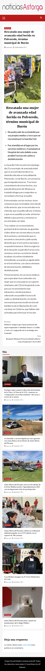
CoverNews (30, 664)
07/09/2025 (17, 538)
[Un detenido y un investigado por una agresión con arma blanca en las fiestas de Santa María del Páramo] (22, 420)
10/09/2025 (17, 446)
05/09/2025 (17, 582)
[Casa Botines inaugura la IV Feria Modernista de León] (22, 558)
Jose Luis (9, 47)
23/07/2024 (19, 47)
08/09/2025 (17, 492)
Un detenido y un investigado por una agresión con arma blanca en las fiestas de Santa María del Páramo (22, 441)
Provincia (7, 28)
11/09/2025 (17, 400)
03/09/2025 (17, 626)
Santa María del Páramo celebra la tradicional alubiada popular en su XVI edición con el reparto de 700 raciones (22, 533)
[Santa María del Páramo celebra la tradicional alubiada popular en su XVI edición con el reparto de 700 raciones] (22, 512)
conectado (26, 645)
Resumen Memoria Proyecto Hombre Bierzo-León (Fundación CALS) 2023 (22, 339)
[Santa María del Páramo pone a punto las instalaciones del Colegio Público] (22, 602)
